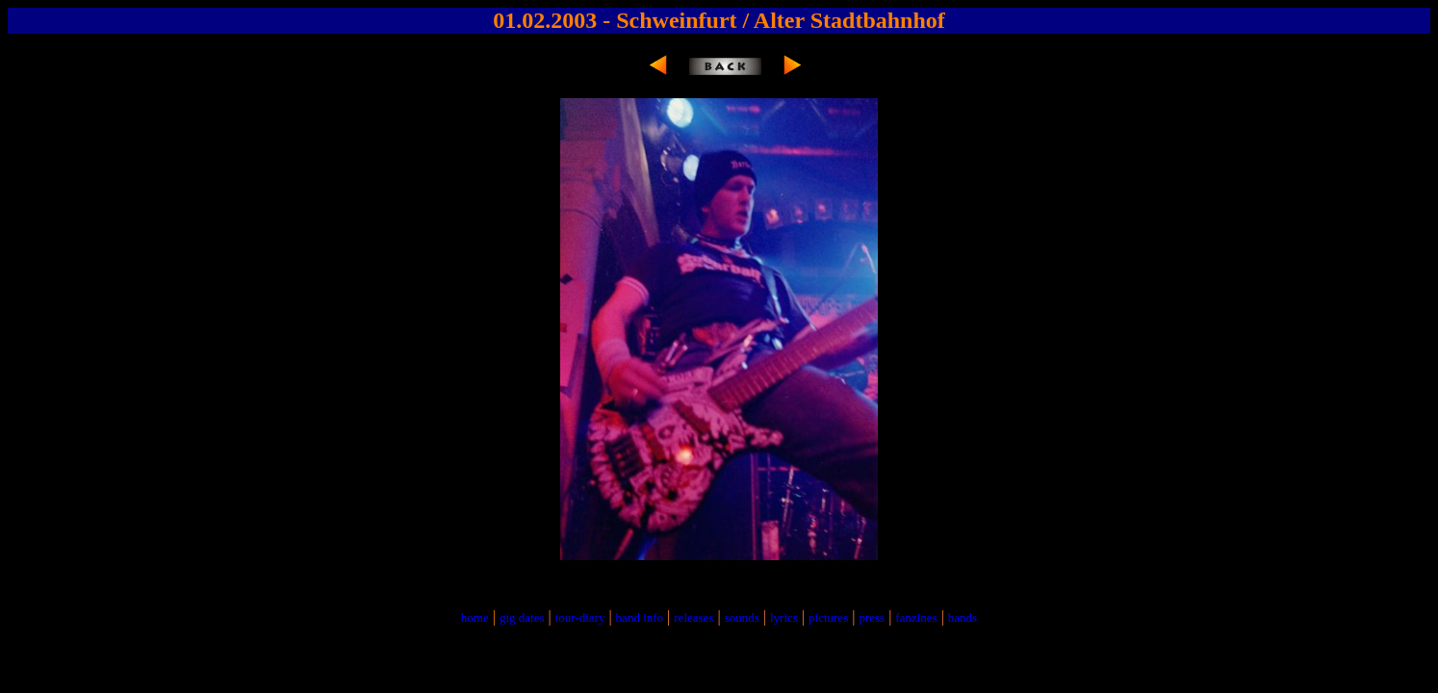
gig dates (522, 617)
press (872, 617)
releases (693, 617)
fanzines (916, 617)
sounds (742, 617)
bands (962, 617)
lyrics (784, 617)
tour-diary (580, 617)
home (475, 617)
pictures (828, 617)
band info (639, 617)
